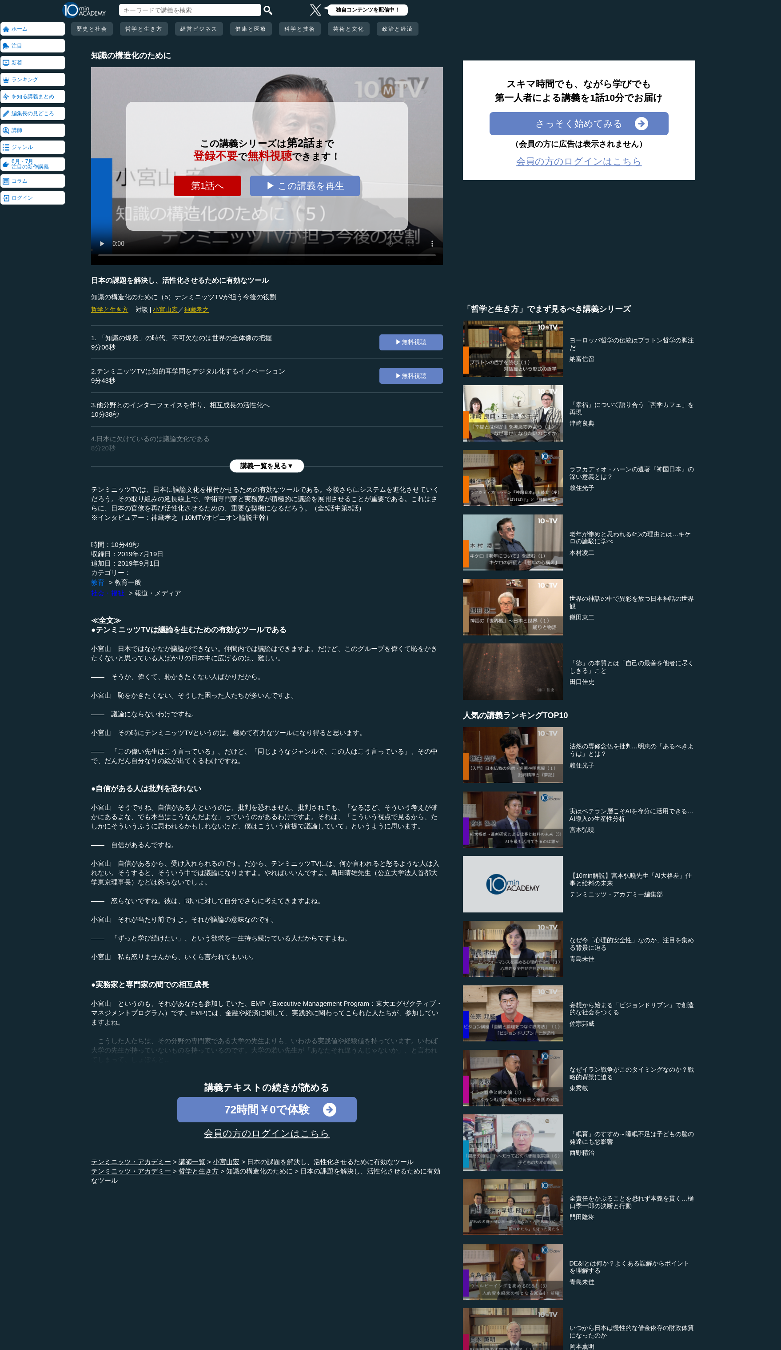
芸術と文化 (348, 29)
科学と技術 (299, 29)
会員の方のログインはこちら (267, 1133)
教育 (97, 582)
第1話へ (208, 186)
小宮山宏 (165, 309)
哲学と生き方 (144, 29)
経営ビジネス (199, 29)
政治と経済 (397, 29)
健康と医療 (251, 29)
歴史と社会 (92, 29)
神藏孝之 (196, 309)
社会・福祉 (107, 593)
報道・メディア (158, 593)
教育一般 (128, 582)
